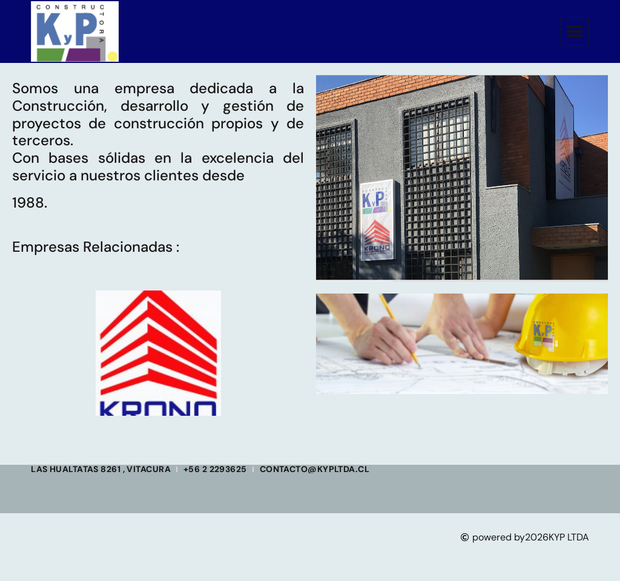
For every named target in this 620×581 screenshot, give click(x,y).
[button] (575, 32)
